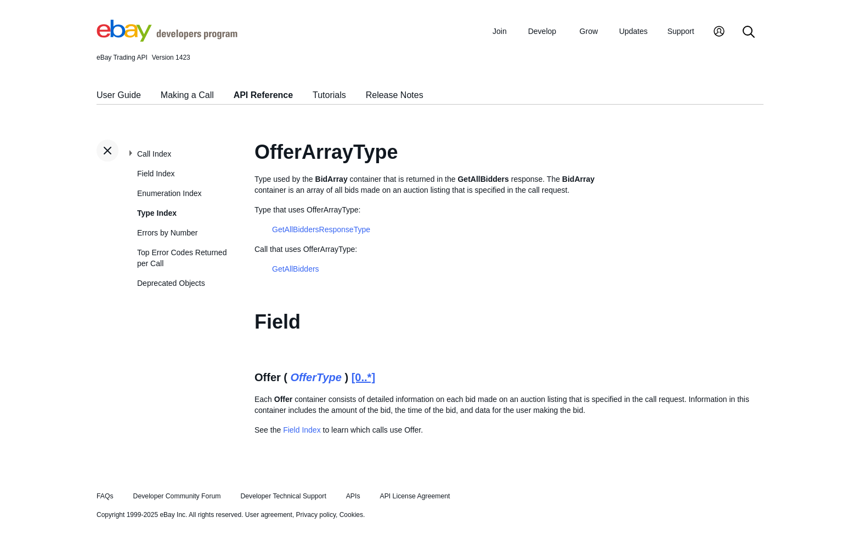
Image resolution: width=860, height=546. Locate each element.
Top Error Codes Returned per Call (182, 258)
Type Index (157, 213)
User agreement (268, 515)
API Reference (263, 95)
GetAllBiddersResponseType (321, 229)
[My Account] (719, 32)
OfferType (316, 377)
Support (680, 31)
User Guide (119, 95)
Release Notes (394, 95)
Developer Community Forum (177, 496)
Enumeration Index (169, 193)
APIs (353, 496)
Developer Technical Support (283, 496)
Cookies (351, 515)
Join (500, 31)
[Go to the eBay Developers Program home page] (167, 39)
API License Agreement (415, 496)
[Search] (748, 32)
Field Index (155, 173)
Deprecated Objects (171, 283)
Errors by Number (167, 232)
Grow (589, 31)
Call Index (154, 154)
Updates (633, 31)
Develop (542, 31)
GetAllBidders (295, 269)
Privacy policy (316, 515)
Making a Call (187, 95)
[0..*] (363, 377)
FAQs (105, 496)
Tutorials (329, 95)
